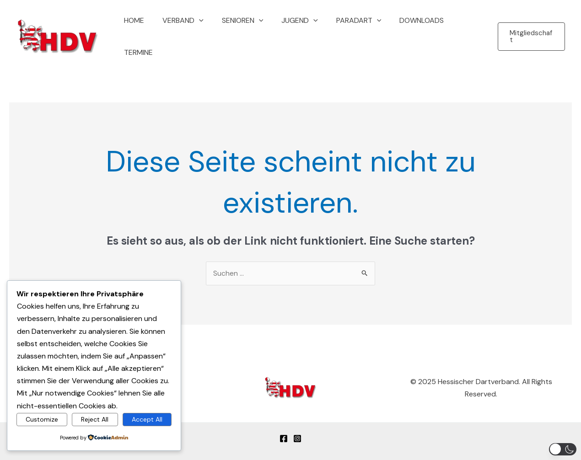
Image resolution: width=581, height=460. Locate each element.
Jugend (298, 29)
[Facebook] (284, 421)
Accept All (147, 419)
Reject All (94, 419)
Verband (189, 29)
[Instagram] (297, 421)
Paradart (354, 29)
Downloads (413, 29)
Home (144, 29)
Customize (42, 419)
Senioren (245, 29)
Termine (464, 29)
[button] (205, 29)
